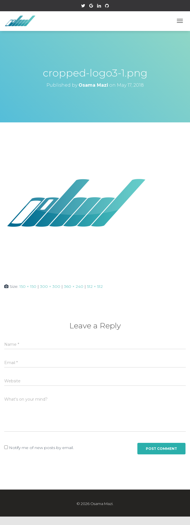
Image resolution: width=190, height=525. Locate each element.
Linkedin (99, 6)
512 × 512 (95, 286)
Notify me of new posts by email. (41, 447)
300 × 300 (50, 286)
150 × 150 (27, 286)
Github (107, 6)
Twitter (83, 6)
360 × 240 (73, 286)
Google (91, 6)
